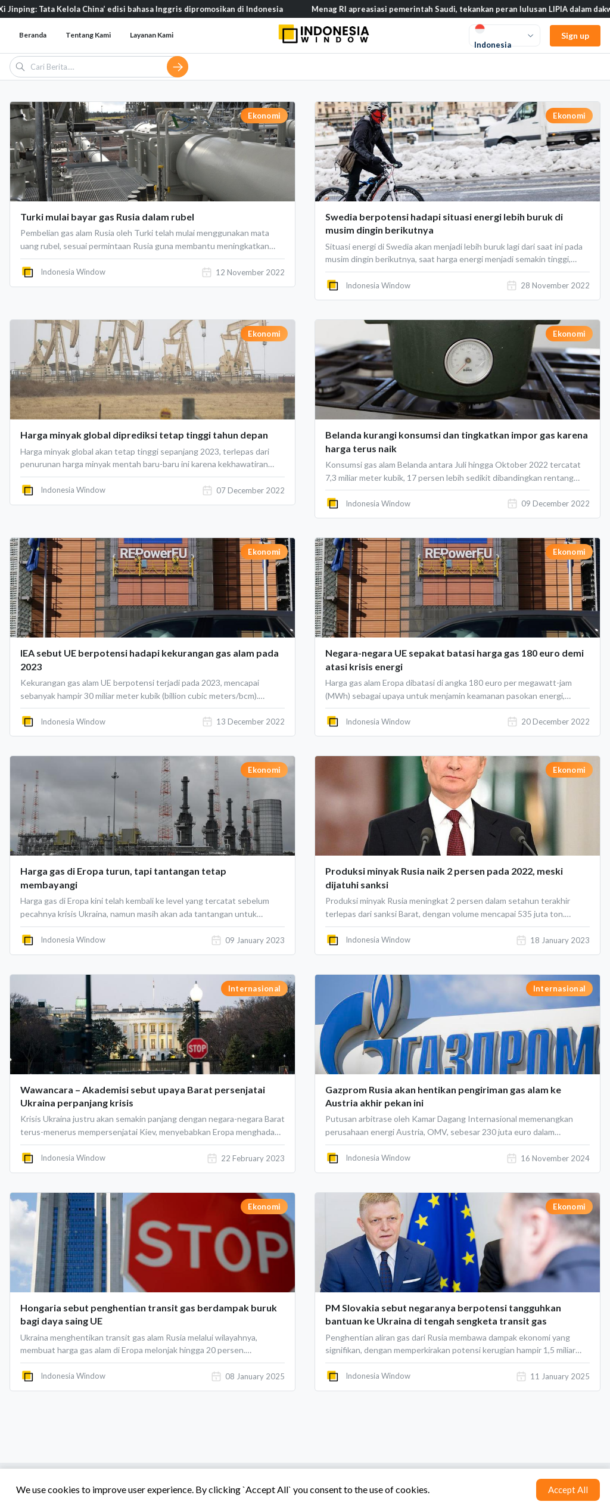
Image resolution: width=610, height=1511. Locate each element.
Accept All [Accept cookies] (568, 1489)
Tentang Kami (88, 34)
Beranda (32, 34)
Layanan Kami (151, 34)
